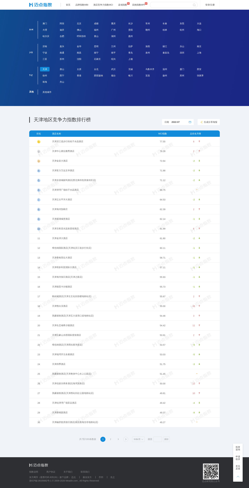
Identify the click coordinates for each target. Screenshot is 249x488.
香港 (79, 75)
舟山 (62, 82)
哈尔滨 (46, 36)
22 (38, 345)
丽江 (165, 46)
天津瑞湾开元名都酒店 (63, 354)
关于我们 (68, 472)
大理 (45, 30)
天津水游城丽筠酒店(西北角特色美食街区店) (74, 180)
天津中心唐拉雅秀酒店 (63, 151)
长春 (165, 23)
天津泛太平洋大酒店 (62, 199)
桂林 (165, 30)
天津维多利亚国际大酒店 (64, 267)
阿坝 (62, 23)
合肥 (62, 36)
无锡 (130, 69)
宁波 (45, 52)
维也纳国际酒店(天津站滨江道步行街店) (71, 248)
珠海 (45, 82)
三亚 (45, 59)
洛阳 (147, 46)
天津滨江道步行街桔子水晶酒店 (67, 141)
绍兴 (113, 59)
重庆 (113, 23)
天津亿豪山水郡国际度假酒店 (66, 335)
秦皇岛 (166, 52)
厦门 (182, 69)
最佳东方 (87, 477)
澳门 (45, 23)
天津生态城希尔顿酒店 (63, 325)
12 (38, 248)
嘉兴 (62, 46)
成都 (96, 23)
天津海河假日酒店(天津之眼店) (67, 277)
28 (38, 403)
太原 (79, 69)
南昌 (79, 52)
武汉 (113, 69)
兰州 (113, 46)
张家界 (200, 75)
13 (38, 257)
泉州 (147, 52)
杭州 (182, 30)
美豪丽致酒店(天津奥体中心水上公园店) (71, 373)
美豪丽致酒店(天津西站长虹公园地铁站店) (73, 393)
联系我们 (85, 472)
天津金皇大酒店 (60, 160)
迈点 (73, 477)
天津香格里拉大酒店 (62, 257)
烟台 (113, 75)
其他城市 (47, 92)
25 (38, 374)
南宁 (96, 52)
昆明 (96, 46)
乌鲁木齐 (149, 69)
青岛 (130, 52)
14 (38, 267)
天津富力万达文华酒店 (63, 170)
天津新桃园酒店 (60, 412)
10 (38, 228)
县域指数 (122, 4)
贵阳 (130, 30)
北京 (79, 23)
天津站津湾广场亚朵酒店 (64, 403)
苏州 (62, 59)
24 (38, 364)
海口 (199, 30)
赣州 (147, 30)
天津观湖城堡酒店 (61, 219)
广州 (113, 30)
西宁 (62, 75)
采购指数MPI (138, 4)
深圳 (182, 52)
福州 (96, 30)
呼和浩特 (81, 36)
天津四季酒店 (58, 364)
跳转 (166, 439)
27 (38, 393)
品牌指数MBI (81, 4)
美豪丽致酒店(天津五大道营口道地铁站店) (73, 315)
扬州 (165, 75)
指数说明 (33, 472)
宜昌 (147, 75)
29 (38, 412)
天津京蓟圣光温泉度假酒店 (65, 228)
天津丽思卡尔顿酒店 (62, 286)
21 (38, 335)
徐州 (45, 75)
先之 (112, 477)
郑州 (182, 75)
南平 (113, 52)
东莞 (182, 23)
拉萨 (130, 46)
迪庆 (62, 30)
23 (38, 354)
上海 (199, 52)
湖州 (113, 36)
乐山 (182, 46)
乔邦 (101, 477)
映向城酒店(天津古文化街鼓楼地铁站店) (71, 296)
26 (38, 383)
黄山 (96, 36)
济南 (45, 46)
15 (38, 277)
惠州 (130, 36)
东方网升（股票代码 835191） (44, 477)
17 (38, 296)
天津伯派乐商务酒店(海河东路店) (68, 383)
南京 (199, 46)
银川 (130, 75)
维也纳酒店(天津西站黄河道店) (67, 344)
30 (38, 422)
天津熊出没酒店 (60, 306)
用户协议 (50, 472)
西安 (199, 69)
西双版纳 (98, 75)
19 (38, 316)
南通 (62, 52)
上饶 (130, 59)
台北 (96, 69)
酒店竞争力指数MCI (103, 4)
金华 (79, 46)
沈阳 (79, 59)
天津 (45, 69)
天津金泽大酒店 (60, 238)
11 (38, 238)
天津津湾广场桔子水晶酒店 (65, 190)
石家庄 (97, 59)
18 (38, 306)
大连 (199, 23)
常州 (147, 23)
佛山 (79, 30)
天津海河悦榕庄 (60, 209)
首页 (68, 4)
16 (38, 286)
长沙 (130, 23)
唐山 (62, 69)
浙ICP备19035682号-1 (40, 480)
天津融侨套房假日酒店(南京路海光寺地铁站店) (75, 422)
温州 (165, 69)
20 (38, 325)
